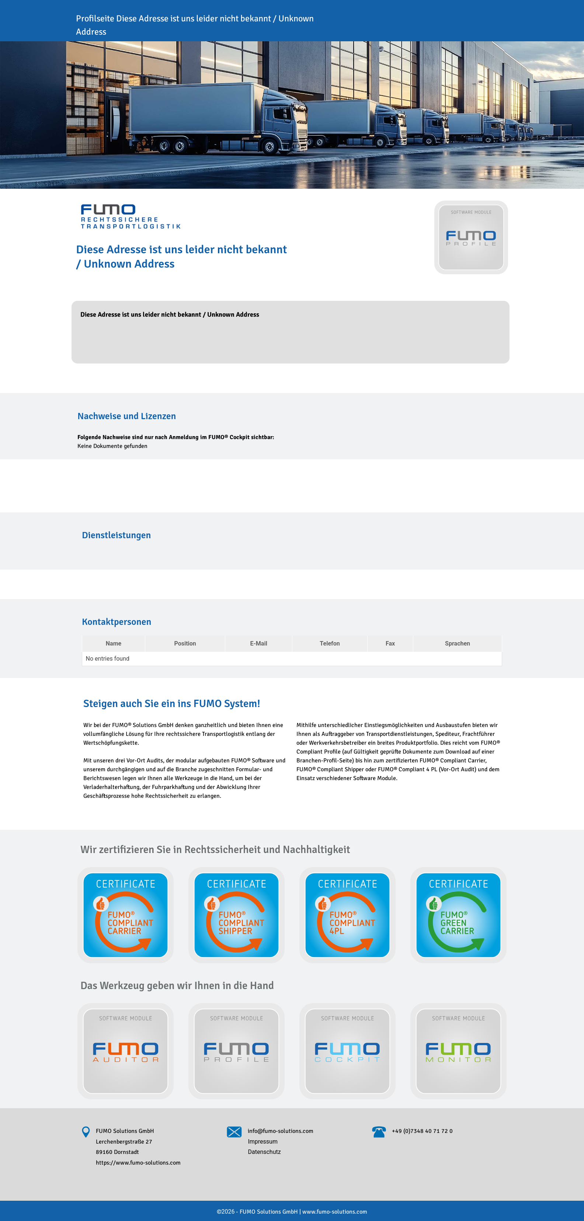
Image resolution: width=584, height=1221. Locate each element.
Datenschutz (264, 1151)
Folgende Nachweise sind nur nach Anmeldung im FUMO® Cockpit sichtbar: (175, 437)
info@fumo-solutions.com (280, 1131)
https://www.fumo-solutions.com (138, 1162)
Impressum (263, 1141)
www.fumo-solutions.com (328, 1211)
